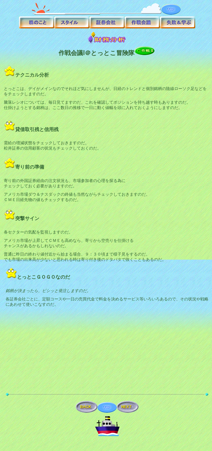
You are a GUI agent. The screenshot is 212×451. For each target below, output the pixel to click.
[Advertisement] (107, 354)
